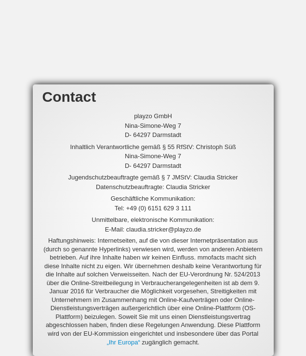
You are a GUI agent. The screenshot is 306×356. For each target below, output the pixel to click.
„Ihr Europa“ (123, 342)
